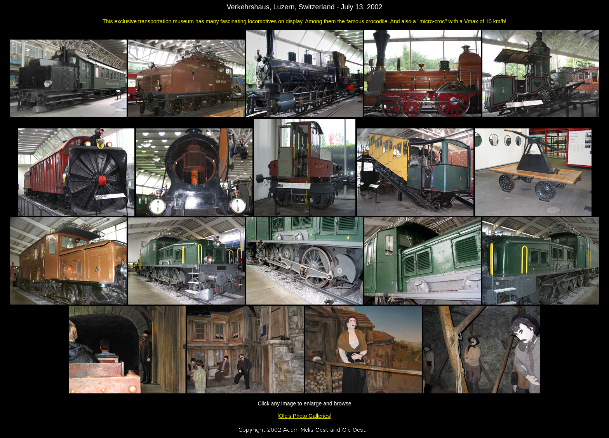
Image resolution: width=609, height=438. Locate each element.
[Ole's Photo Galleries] (305, 416)
